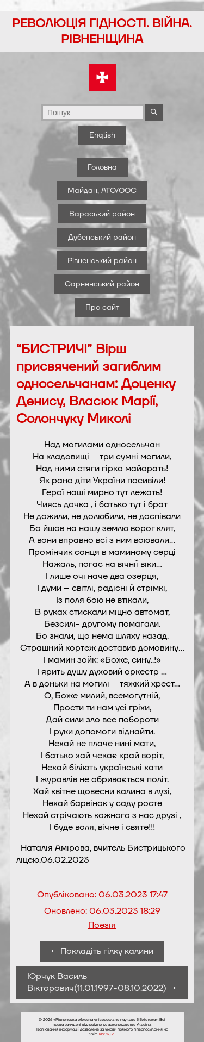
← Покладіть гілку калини (102, 951)
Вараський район (102, 214)
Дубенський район (102, 237)
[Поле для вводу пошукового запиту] (93, 112)
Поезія (102, 925)
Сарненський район (102, 284)
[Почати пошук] (154, 112)
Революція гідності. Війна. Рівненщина (102, 31)
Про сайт (102, 307)
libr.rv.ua (106, 1034)
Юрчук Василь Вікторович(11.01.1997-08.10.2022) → (101, 982)
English (102, 135)
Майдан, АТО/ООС (102, 190)
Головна (102, 167)
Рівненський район (102, 260)
